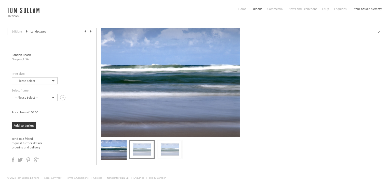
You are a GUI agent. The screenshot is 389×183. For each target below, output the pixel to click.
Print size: (18, 73)
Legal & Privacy (52, 177)
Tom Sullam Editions (27, 177)
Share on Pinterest (28, 159)
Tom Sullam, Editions (23, 15)
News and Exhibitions (302, 9)
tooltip (63, 98)
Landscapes (38, 31)
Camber (161, 177)
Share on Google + (36, 159)
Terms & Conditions (77, 177)
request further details (27, 143)
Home (242, 9)
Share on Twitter (20, 159)
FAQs (325, 9)
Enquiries (340, 9)
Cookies (97, 177)
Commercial (275, 9)
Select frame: (20, 90)
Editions (256, 9)
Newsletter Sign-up (118, 177)
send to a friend (22, 139)
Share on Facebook (13, 159)
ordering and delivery (26, 147)
